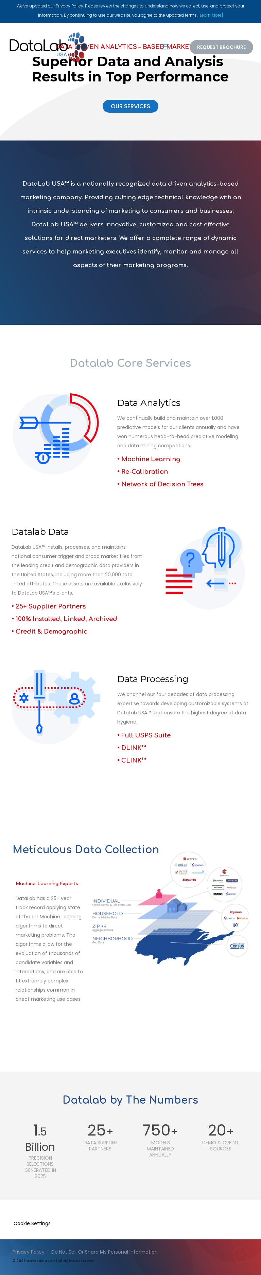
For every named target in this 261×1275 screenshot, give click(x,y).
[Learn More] (210, 15)
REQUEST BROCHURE (221, 47)
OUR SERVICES (130, 106)
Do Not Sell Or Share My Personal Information (104, 1252)
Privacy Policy (29, 1252)
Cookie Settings (32, 1223)
